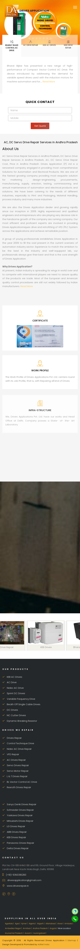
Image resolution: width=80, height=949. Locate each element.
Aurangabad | (40, 933)
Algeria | (32, 923)
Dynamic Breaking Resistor (19, 720)
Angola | (54, 928)
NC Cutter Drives (14, 715)
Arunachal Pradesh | (14, 933)
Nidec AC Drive (13, 687)
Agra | (18, 923)
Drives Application (27, 11)
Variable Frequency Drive (18, 698)
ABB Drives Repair (14, 831)
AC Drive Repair (30, 43)
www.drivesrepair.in (15, 885)
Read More (49, 81)
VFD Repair (10, 754)
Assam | (29, 933)
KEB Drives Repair (14, 837)
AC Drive (9, 682)
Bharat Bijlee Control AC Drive (11, 46)
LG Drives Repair (13, 826)
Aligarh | (41, 923)
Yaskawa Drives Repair (17, 815)
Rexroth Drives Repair (16, 787)
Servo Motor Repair (15, 770)
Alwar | (60, 923)
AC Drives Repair (14, 759)
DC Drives (10, 709)
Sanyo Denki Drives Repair (19, 804)
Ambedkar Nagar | (13, 928)
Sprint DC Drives (13, 693)
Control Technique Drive (18, 743)
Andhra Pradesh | (41, 928)
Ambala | (68, 923)
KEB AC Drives (49, 43)
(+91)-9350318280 (14, 874)
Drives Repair (12, 738)
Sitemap (71, 940)
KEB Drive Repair (68, 44)
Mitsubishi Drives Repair (17, 820)
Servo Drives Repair (15, 765)
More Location (64, 928)
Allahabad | (51, 923)
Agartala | (9, 923)
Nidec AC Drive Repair (17, 748)
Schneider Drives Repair (18, 810)
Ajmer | (24, 923)
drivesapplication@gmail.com (21, 880)
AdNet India (43, 944)
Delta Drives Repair (15, 848)
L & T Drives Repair (14, 776)
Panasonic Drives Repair (18, 842)
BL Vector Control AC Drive (19, 781)
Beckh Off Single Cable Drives (21, 704)
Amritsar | (27, 928)
